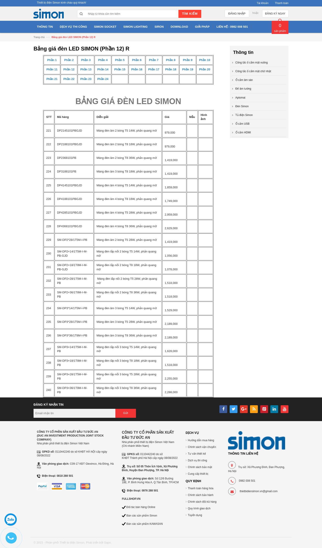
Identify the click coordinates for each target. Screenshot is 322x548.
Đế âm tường (243, 88)
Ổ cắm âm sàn (244, 80)
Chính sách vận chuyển (202, 447)
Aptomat (240, 97)
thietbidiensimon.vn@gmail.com (259, 491)
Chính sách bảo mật (200, 467)
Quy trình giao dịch (199, 508)
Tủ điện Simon (244, 115)
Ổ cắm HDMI (243, 132)
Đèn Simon (242, 106)
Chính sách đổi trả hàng (202, 501)
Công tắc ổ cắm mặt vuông (251, 62)
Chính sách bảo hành (200, 495)
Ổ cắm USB (242, 123)
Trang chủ (39, 37)
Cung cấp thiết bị (198, 473)
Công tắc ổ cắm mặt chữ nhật (253, 71)
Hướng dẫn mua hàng (201, 440)
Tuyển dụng (195, 515)
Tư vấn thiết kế (197, 453)
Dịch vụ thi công (197, 460)
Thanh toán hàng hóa (200, 488)
